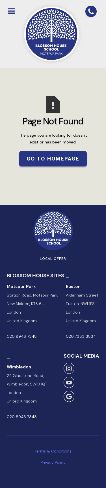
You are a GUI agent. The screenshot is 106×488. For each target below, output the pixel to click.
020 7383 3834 (81, 336)
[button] (11, 10)
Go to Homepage (53, 158)
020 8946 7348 (22, 336)
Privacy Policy (53, 462)
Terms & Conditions (53, 451)
